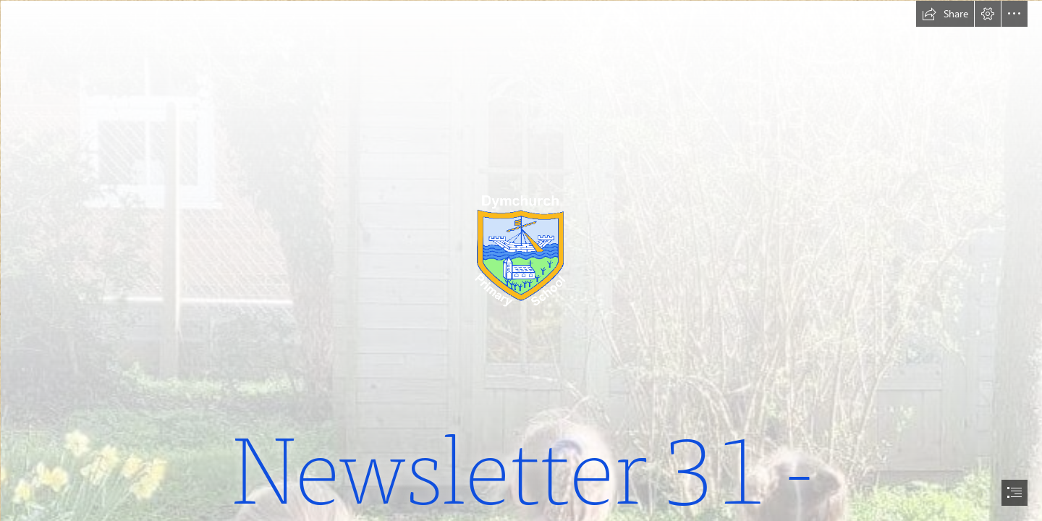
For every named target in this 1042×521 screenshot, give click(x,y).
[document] (521, 260)
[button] (945, 14)
